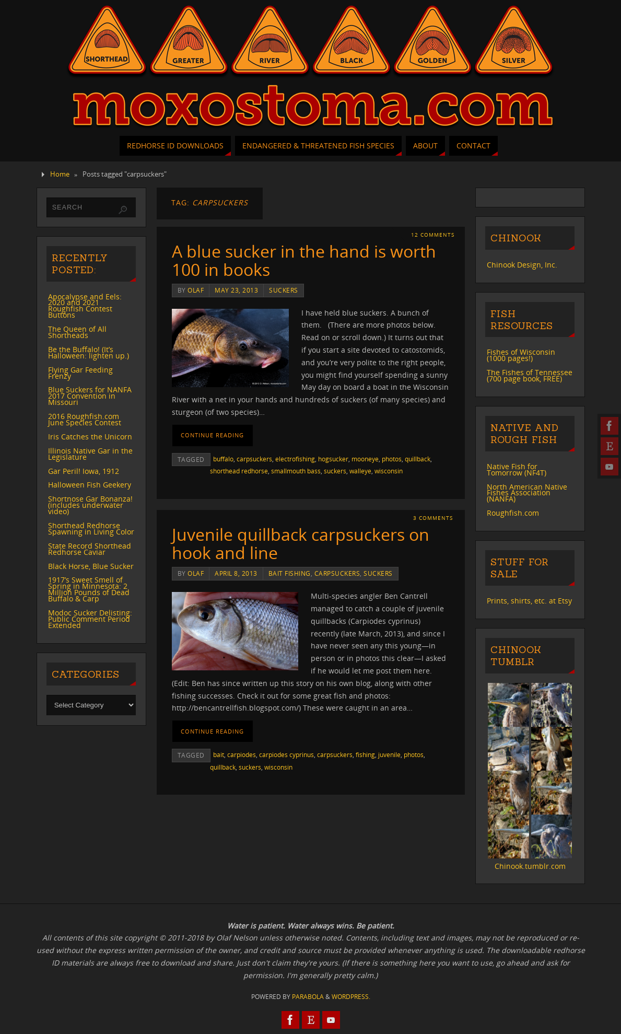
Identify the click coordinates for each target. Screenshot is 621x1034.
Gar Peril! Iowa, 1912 (83, 471)
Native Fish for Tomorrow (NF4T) (516, 469)
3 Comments (433, 518)
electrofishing (295, 459)
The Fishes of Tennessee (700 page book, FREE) (529, 375)
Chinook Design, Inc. (522, 265)
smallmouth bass (296, 471)
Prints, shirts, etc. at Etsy (529, 601)
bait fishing (289, 573)
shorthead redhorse (239, 471)
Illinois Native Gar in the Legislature (90, 454)
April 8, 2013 (236, 573)
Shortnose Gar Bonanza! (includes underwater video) (90, 505)
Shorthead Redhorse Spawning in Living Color (91, 528)
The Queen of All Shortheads (77, 332)
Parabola (308, 996)
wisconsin (388, 471)
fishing (365, 754)
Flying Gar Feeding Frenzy (80, 373)
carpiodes (241, 754)
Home (59, 174)
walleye (360, 471)
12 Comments (432, 234)
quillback (417, 459)
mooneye (365, 459)
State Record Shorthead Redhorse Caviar (89, 549)
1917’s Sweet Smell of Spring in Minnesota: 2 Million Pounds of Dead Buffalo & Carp (89, 589)
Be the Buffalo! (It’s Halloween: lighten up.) (88, 352)
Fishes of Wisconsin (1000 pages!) (521, 355)
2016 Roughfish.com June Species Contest (84, 419)
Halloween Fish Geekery (89, 485)
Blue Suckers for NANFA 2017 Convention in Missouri (90, 396)
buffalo (223, 459)
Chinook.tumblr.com (530, 866)
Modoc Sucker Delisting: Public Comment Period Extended (90, 619)
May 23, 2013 (236, 290)
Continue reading (212, 435)
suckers (283, 290)
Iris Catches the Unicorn (90, 437)
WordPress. (351, 996)
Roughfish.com (513, 513)
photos (392, 459)
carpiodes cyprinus (286, 754)
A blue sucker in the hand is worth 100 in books (304, 260)
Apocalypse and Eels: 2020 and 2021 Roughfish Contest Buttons (85, 306)
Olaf (196, 290)
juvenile (389, 754)
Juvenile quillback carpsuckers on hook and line (300, 543)
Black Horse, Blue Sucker (91, 566)
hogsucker (333, 459)
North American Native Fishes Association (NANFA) (527, 493)
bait (218, 754)
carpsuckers (254, 459)
